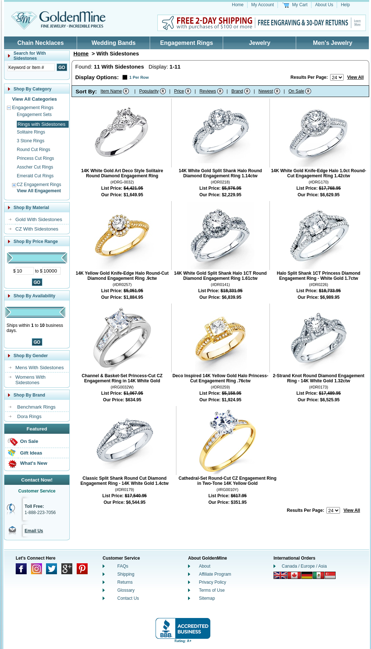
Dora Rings (29, 416)
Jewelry (260, 43)
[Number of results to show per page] (337, 77)
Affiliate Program (215, 574)
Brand (237, 91)
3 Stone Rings (30, 140)
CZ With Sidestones (36, 229)
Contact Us (128, 598)
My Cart (299, 4)
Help (345, 4)
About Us (324, 4)
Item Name (111, 91)
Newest (266, 91)
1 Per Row (139, 77)
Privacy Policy (212, 582)
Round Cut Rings (33, 149)
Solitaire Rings (31, 132)
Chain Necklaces (40, 43)
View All (355, 77)
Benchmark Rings (36, 407)
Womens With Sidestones (30, 379)
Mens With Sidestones (39, 367)
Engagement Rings (186, 43)
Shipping (125, 574)
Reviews (207, 91)
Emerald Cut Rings (35, 175)
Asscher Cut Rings (35, 167)
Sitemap (207, 598)
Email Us (33, 530)
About (204, 566)
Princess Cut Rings (35, 158)
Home (238, 4)
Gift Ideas (31, 453)
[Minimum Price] (25, 271)
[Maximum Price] (51, 271)
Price (179, 91)
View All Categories (34, 99)
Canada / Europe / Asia (304, 566)
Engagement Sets (34, 114)
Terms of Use (212, 590)
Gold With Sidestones (38, 219)
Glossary (125, 590)
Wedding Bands (114, 43)
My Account (262, 4)
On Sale (29, 441)
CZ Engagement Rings (39, 184)
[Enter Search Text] (31, 67)
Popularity (148, 91)
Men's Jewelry (332, 43)
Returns (125, 582)
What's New (33, 463)
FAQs (122, 566)
